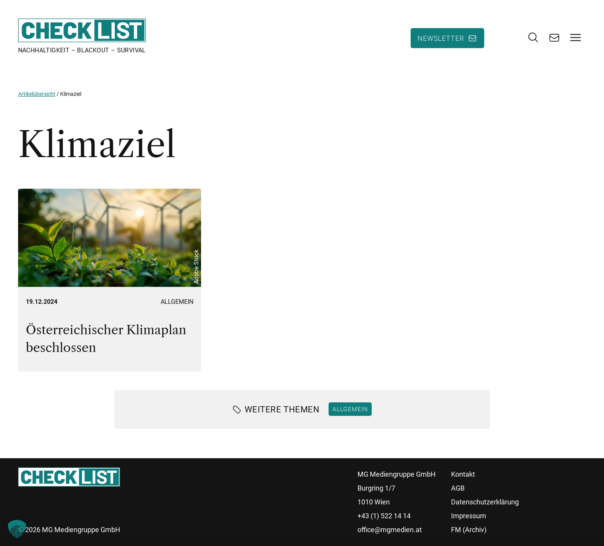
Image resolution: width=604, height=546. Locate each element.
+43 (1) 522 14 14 (384, 516)
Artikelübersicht (36, 94)
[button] (17, 529)
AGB (458, 488)
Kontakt (463, 474)
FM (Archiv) (469, 530)
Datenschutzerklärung (485, 502)
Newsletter (441, 38)
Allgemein (177, 301)
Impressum (468, 516)
